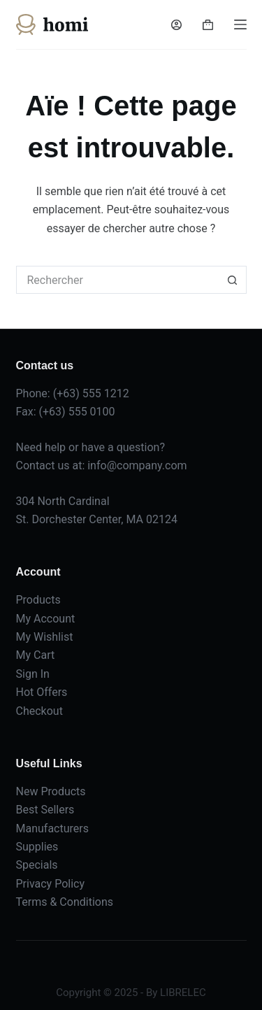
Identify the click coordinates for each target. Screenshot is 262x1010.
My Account (45, 618)
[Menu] (240, 24)
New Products (51, 791)
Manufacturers (52, 828)
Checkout (39, 711)
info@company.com (137, 465)
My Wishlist (44, 636)
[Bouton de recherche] (233, 280)
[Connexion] (176, 25)
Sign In (33, 674)
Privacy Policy (50, 883)
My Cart (35, 655)
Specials (37, 865)
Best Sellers (45, 809)
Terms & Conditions (65, 902)
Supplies (37, 846)
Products (38, 599)
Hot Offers (42, 692)
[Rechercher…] (117, 280)
